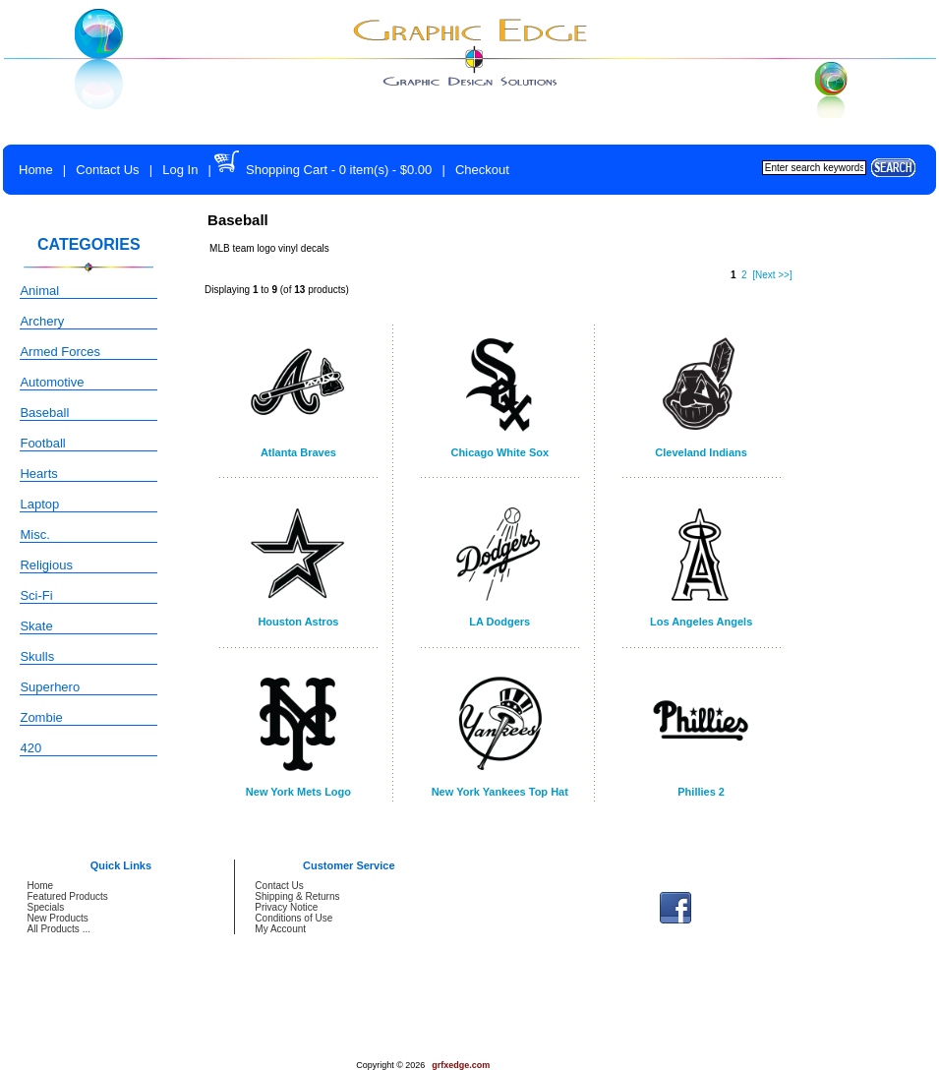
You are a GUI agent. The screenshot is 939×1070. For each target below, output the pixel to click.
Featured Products (68, 896)
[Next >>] (772, 274)
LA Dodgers (499, 621)
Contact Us (107, 169)
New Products (58, 918)
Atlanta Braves (298, 452)
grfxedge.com (461, 1065)
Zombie (41, 717)
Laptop (39, 504)
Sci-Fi (36, 595)
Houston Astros (298, 621)
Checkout (482, 169)
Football (42, 443)
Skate (36, 626)
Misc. (34, 534)
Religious (46, 565)
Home (36, 169)
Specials (46, 907)
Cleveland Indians (701, 452)
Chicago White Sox (499, 452)
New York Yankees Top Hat (500, 792)
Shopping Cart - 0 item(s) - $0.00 (339, 169)
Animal (39, 290)
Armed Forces (60, 351)
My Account (280, 928)
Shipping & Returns (297, 896)
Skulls (37, 656)
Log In (180, 169)
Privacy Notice (286, 907)
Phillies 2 (701, 792)
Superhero (50, 687)
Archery (42, 321)
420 (30, 748)
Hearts (38, 473)
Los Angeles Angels (701, 621)
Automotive (52, 382)
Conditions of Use (293, 918)
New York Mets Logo (298, 792)
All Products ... (59, 928)
